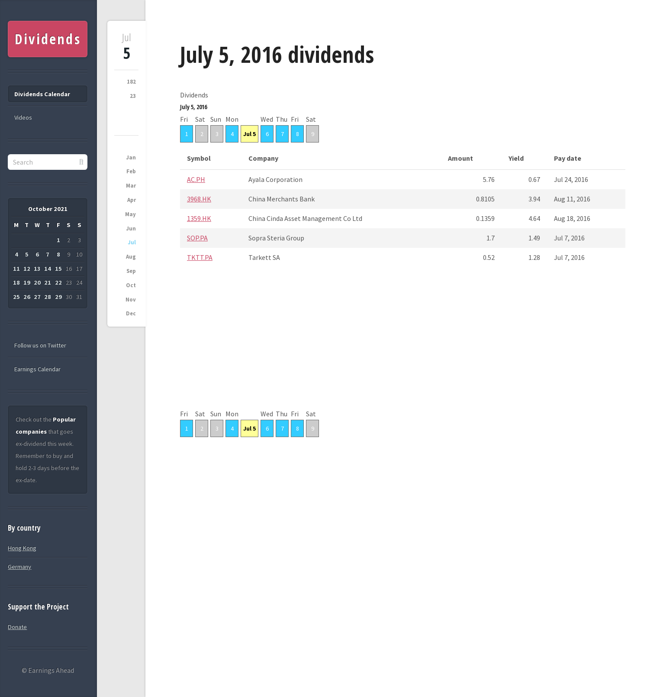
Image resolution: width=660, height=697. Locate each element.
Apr (131, 200)
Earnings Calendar (37, 369)
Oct (131, 285)
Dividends (48, 38)
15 (58, 268)
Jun (131, 228)
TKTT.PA (199, 257)
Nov (131, 299)
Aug (131, 256)
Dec (131, 313)
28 (47, 297)
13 (37, 268)
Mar (131, 185)
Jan (131, 157)
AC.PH (196, 179)
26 (26, 297)
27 (37, 297)
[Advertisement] (402, 347)
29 (58, 297)
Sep (131, 271)
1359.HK (199, 218)
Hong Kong (22, 548)
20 (37, 282)
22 (58, 282)
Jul (132, 242)
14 (47, 268)
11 (16, 268)
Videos (23, 117)
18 (16, 282)
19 (26, 282)
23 (133, 96)
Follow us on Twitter (40, 345)
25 (16, 297)
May (130, 214)
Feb (131, 171)
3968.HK (199, 199)
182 (131, 81)
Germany (19, 567)
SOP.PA (197, 237)
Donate (17, 627)
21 (47, 282)
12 (26, 268)
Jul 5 (249, 134)
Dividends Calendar (42, 94)
